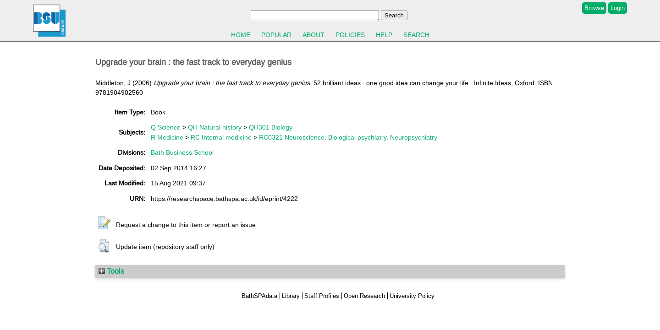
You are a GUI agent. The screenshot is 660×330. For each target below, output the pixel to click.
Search (416, 34)
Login (617, 8)
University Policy (412, 295)
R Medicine (167, 137)
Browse (594, 8)
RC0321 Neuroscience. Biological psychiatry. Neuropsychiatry (348, 137)
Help (384, 34)
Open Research (364, 295)
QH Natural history (215, 127)
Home (240, 34)
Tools (111, 271)
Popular (276, 34)
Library (291, 295)
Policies (350, 34)
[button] (104, 223)
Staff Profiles (321, 295)
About (313, 34)
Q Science (166, 127)
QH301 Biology (270, 127)
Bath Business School (182, 152)
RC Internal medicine (221, 137)
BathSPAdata (259, 295)
